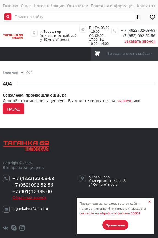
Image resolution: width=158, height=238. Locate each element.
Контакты (146, 6)
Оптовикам (77, 6)
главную (124, 101)
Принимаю (115, 225)
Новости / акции (49, 6)
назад (13, 109)
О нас (26, 6)
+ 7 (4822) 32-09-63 (138, 30)
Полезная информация (113, 6)
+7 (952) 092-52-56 (138, 36)
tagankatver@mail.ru (30, 208)
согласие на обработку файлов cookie (109, 213)
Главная (10, 6)
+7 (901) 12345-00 (32, 191)
